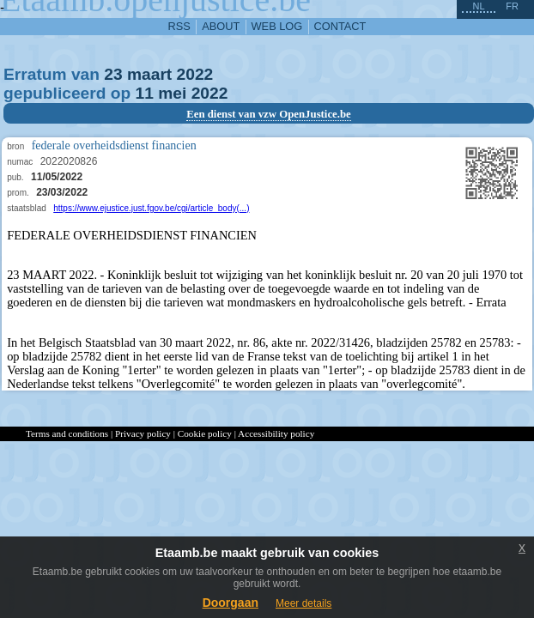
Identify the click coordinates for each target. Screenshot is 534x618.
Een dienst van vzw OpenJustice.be (268, 114)
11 (145, 93)
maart (149, 74)
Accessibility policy (276, 433)
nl (478, 6)
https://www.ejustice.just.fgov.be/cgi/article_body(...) (151, 208)
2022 (195, 74)
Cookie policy (205, 433)
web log (277, 26)
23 (113, 74)
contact (340, 26)
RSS (179, 26)
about (221, 26)
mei (172, 93)
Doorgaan (230, 602)
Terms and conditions (67, 433)
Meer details (303, 603)
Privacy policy (143, 433)
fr (512, 6)
